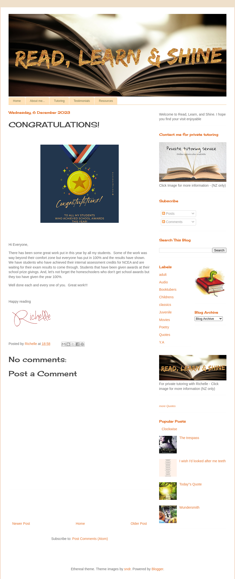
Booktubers (167, 289)
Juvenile (165, 312)
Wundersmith (189, 507)
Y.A (161, 342)
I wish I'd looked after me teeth (202, 461)
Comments (172, 222)
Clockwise (169, 429)
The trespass (189, 438)
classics (165, 305)
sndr (127, 569)
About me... (37, 101)
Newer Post (21, 523)
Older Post (139, 523)
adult (162, 275)
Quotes (164, 335)
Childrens (166, 297)
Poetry (164, 327)
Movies (164, 320)
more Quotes (167, 405)
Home (17, 101)
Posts (168, 213)
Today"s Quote (190, 484)
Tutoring (59, 101)
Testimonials (82, 101)
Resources (106, 101)
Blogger (157, 569)
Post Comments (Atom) (90, 539)
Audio (163, 282)
